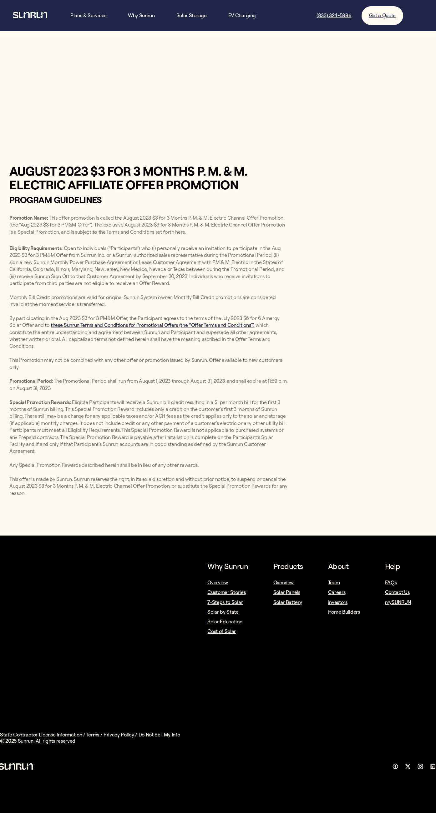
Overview (217, 582)
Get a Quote (382, 15)
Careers (337, 592)
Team (334, 582)
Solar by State (223, 612)
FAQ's (391, 582)
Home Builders (344, 612)
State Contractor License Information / (43, 734)
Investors (337, 602)
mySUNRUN (398, 602)
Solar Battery (287, 602)
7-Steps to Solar (225, 602)
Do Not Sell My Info (159, 734)
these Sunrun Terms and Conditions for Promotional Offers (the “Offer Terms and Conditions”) (153, 325)
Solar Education (224, 621)
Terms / (95, 734)
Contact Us (397, 592)
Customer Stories (226, 592)
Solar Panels (286, 592)
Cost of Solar (221, 631)
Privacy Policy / (121, 734)
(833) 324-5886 (334, 15)
